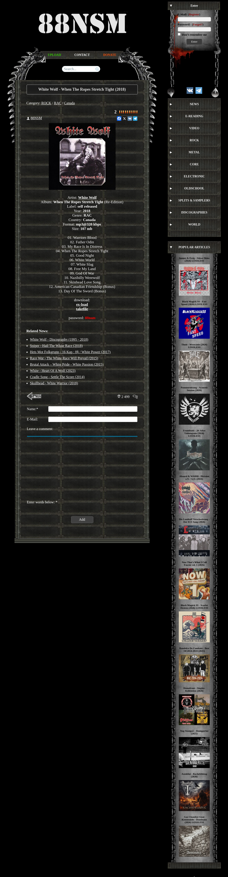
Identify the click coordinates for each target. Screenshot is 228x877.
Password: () (191, 24)
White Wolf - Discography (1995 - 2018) (59, 339)
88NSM (36, 118)
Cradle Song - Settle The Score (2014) (57, 377)
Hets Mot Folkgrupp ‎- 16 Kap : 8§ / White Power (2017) (70, 352)
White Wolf (87, 197)
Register (194, 14)
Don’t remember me (194, 34)
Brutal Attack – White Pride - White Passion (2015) (67, 364)
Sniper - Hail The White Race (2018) (56, 346)
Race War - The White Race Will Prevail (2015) (64, 358)
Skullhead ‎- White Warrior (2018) (54, 383)
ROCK (46, 103)
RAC (57, 103)
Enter (194, 41)
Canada (69, 103)
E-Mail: (182, 14)
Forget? (197, 24)
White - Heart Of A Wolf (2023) (53, 371)
